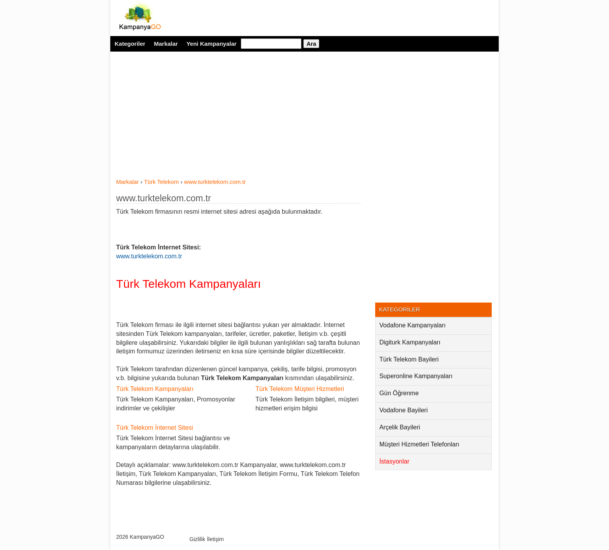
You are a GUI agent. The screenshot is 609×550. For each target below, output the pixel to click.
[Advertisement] (238, 119)
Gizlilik (197, 539)
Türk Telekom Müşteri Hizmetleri (300, 389)
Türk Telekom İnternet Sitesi (154, 427)
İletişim (215, 539)
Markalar (166, 43)
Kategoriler (130, 43)
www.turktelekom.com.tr (163, 198)
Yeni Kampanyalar (211, 43)
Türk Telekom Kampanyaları (188, 283)
